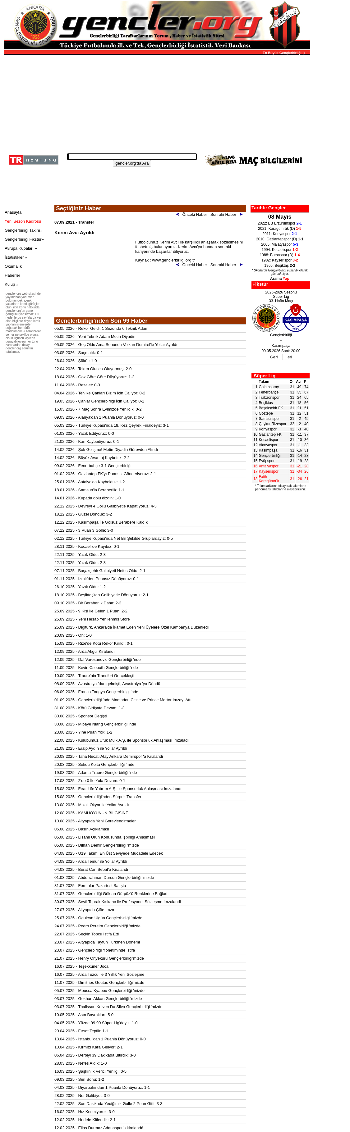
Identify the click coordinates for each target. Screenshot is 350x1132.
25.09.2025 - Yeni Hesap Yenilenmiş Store (92, 619)
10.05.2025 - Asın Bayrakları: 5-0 (83, 1014)
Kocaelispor (269, 440)
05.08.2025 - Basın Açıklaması (81, 829)
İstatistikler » (16, 257)
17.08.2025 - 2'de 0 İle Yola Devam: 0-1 (89, 780)
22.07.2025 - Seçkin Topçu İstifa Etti (86, 934)
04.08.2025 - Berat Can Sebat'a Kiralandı (91, 869)
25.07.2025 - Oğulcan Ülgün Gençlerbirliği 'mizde (98, 918)
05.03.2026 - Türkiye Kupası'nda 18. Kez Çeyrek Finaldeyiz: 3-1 (111, 425)
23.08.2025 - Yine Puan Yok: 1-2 (83, 732)
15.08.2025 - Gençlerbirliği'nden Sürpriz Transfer (97, 796)
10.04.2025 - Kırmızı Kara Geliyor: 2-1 (88, 1047)
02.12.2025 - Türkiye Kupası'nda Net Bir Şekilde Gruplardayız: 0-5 (113, 538)
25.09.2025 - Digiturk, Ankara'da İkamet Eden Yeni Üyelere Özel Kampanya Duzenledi (131, 627)
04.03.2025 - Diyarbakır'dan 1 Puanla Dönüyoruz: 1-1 (102, 1087)
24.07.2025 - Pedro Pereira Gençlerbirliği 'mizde (97, 926)
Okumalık (13, 266)
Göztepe (266, 413)
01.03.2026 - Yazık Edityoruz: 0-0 (84, 433)
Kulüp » (11, 284)
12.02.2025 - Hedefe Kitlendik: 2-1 (85, 1119)
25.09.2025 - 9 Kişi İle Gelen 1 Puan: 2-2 (90, 611)
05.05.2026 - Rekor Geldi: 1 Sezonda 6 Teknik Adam (101, 328)
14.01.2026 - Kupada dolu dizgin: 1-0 (87, 498)
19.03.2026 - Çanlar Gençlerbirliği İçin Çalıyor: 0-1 (99, 401)
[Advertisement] (156, 102)
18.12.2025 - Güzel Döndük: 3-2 (83, 514)
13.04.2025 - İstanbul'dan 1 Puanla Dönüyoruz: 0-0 (100, 1039)
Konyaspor (268, 429)
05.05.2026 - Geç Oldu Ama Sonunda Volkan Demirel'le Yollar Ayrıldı (115, 344)
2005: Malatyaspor (279, 244)
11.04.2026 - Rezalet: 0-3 (77, 385)
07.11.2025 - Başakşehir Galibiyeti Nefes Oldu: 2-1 (99, 570)
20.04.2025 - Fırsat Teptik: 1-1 (81, 1031)
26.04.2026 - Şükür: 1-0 (75, 360)
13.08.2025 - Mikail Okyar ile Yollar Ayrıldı (91, 804)
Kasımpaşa (268, 450)
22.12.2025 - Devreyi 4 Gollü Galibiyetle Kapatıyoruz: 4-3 (105, 506)
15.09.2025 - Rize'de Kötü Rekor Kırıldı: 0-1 (93, 643)
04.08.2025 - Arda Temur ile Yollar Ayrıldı (90, 861)
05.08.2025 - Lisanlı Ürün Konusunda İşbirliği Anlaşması (104, 837)
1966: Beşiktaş (279, 265)
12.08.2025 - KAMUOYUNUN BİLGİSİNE (91, 813)
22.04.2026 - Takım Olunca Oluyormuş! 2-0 (92, 368)
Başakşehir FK (271, 408)
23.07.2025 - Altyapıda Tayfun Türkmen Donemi (97, 942)
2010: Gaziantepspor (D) (279, 239)
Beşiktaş (266, 403)
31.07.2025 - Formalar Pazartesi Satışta (90, 885)
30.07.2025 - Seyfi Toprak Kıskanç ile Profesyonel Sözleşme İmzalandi (117, 901)
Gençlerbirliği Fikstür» (24, 239)
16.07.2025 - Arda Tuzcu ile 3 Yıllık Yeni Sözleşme (99, 974)
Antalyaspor (269, 466)
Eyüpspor (267, 461)
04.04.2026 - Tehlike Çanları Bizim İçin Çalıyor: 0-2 (99, 393)
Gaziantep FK (270, 434)
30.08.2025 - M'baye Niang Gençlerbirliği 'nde (95, 724)
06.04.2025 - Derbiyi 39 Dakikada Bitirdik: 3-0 (95, 1055)
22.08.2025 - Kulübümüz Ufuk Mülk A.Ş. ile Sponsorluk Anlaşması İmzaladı (121, 740)
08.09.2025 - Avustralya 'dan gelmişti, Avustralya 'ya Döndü (107, 683)
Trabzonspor (269, 397)
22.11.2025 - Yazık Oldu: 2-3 (80, 554)
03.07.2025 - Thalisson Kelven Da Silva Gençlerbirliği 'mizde (108, 1006)
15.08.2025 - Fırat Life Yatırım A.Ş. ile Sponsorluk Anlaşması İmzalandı (118, 788)
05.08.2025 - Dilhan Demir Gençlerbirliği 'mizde (96, 845)
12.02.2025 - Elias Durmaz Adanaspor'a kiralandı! (98, 1127)
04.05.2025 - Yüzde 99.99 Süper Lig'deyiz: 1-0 (96, 1023)
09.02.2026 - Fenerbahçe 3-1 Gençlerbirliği (92, 465)
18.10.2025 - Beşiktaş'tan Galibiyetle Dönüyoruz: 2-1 (101, 595)
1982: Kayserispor (279, 260)
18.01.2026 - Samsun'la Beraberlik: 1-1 (89, 490)
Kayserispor (269, 471)
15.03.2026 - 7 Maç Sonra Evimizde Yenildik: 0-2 (97, 409)
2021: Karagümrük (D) (279, 228)
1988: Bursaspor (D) (280, 255)
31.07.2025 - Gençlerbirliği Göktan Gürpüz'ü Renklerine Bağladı (111, 893)
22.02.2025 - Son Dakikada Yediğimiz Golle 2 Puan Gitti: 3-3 (108, 1103)
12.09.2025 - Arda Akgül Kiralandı (84, 651)
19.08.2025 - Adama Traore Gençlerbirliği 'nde (95, 772)
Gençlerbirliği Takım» (23, 230)
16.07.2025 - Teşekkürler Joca (81, 966)
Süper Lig (264, 375)
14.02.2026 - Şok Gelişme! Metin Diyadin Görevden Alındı (106, 449)
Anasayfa (13, 212)
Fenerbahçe (269, 392)
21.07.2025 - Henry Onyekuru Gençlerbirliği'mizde (99, 958)
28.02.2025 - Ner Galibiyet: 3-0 (82, 1095)
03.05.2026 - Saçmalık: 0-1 (78, 352)
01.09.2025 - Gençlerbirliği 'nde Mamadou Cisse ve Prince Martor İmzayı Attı (122, 700)
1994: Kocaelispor (280, 250)
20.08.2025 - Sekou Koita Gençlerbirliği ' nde (94, 764)
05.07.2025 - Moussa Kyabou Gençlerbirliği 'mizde (99, 990)
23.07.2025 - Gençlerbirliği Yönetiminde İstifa (94, 950)
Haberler (12, 275)
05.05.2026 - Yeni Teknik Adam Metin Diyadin (95, 336)
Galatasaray (269, 387)
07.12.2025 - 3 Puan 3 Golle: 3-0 (83, 530)
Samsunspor (269, 418)
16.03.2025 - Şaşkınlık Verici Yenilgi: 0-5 (90, 1071)
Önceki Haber (193, 214)
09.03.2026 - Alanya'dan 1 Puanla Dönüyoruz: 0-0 (99, 417)
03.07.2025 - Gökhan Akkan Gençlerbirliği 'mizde (98, 998)
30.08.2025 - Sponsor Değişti (80, 716)
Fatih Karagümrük (269, 479)
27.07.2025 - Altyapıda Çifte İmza (84, 909)
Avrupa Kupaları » (21, 248)
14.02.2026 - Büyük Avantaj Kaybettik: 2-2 (92, 457)
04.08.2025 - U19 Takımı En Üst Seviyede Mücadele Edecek (108, 853)
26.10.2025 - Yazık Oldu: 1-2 (80, 586)
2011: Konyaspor (279, 234)
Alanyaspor (268, 445)
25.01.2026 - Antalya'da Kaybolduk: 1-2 (89, 482)
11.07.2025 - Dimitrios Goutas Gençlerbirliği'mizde (99, 982)
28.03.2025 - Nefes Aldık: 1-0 (80, 1063)
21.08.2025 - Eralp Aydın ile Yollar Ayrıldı (90, 748)
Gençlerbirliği (270, 455)
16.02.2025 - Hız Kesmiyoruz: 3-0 (84, 1111)
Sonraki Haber (227, 214)
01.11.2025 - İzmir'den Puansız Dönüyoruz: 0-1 (96, 578)
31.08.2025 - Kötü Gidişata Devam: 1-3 (89, 708)
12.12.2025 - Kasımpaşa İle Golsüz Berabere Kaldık (101, 522)
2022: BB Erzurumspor (280, 223)
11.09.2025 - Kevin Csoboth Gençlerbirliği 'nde (96, 667)
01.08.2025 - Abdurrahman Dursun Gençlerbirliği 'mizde (104, 877)
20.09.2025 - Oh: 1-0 (73, 635)
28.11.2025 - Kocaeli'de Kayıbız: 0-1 (86, 546)
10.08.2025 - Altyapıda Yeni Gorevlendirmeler (95, 821)
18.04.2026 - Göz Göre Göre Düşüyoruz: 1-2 (94, 377)
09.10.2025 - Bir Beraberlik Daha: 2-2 (87, 603)
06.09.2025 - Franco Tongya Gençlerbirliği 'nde (96, 691)
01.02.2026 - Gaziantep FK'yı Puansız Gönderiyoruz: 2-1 (105, 473)
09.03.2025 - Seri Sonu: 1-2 (79, 1079)
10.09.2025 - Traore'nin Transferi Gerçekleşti (94, 675)
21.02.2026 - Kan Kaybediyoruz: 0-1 (86, 441)
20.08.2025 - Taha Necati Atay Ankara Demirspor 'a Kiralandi (108, 756)
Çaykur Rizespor (273, 424)
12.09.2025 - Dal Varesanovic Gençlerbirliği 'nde (97, 659)
